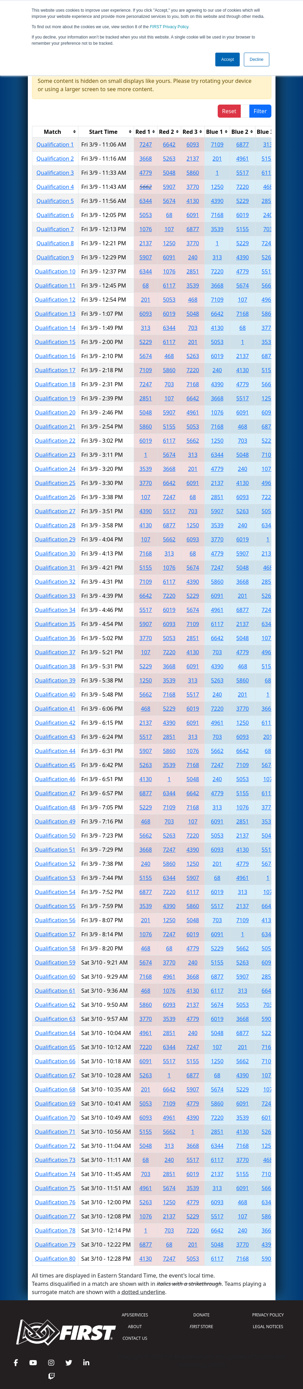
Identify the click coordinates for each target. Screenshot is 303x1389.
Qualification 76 (55, 1202)
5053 (145, 215)
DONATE (201, 1315)
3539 (217, 229)
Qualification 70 (55, 1117)
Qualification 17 (55, 370)
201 (217, 158)
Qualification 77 (55, 1216)
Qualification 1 (55, 144)
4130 (192, 201)
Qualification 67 (55, 1075)
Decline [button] (256, 59)
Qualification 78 (55, 1230)
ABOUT (135, 1326)
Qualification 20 (55, 412)
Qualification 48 (55, 807)
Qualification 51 (55, 849)
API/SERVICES (135, 1315)
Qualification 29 (55, 539)
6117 (268, 172)
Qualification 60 (55, 976)
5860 (192, 172)
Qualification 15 (55, 342)
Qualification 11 (55, 285)
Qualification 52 (55, 864)
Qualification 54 (55, 892)
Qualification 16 (55, 356)
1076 (145, 229)
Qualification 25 (55, 483)
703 (267, 229)
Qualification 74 (55, 1174)
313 (267, 144)
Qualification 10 (55, 271)
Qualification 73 (55, 1160)
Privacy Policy (169, 26)
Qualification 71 (55, 1131)
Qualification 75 (55, 1188)
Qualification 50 (55, 835)
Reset (229, 111)
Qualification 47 (55, 793)
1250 (217, 187)
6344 (145, 201)
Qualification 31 (55, 567)
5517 (242, 172)
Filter (260, 111)
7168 (217, 215)
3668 (145, 158)
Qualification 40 (55, 694)
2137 (192, 158)
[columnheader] (55, 131)
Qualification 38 (55, 666)
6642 (169, 144)
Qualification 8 (55, 243)
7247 (145, 144)
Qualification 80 (55, 1258)
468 (267, 187)
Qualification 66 (55, 1061)
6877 (242, 144)
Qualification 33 (55, 596)
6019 (242, 215)
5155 (268, 158)
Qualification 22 (55, 440)
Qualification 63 (55, 1019)
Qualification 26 (55, 497)
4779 (145, 172)
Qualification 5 (55, 201)
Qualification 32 (55, 581)
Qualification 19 (55, 398)
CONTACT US (134, 1338)
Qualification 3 (55, 172)
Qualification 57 (55, 934)
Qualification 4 (55, 187)
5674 (169, 201)
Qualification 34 (55, 610)
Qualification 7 (55, 229)
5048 (169, 172)
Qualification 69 (55, 1103)
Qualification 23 (55, 455)
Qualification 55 (55, 906)
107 (169, 229)
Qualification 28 (55, 525)
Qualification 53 (55, 878)
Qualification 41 (55, 708)
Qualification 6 (55, 215)
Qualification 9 (55, 257)
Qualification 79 (55, 1244)
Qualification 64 (55, 1033)
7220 (242, 187)
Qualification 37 (55, 652)
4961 (242, 158)
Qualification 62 (55, 1005)
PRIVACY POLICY (268, 1315)
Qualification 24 (55, 469)
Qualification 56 (55, 920)
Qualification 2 (55, 158)
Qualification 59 (55, 962)
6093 (192, 144)
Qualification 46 (55, 779)
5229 (242, 201)
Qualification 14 (55, 328)
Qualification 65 (55, 1047)
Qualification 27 (55, 511)
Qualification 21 (55, 426)
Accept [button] (227, 59)
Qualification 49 (55, 821)
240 (267, 215)
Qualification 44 (55, 751)
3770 (192, 187)
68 (169, 215)
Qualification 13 (55, 313)
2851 (268, 201)
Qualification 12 (55, 299)
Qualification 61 (55, 990)
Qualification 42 (55, 722)
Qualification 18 (55, 384)
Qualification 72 (55, 1146)
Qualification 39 (55, 680)
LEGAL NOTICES (268, 1326)
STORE (201, 1326)
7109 (217, 144)
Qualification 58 (55, 948)
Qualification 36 (55, 638)
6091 (192, 215)
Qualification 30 (55, 553)
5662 (146, 187)
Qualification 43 (55, 737)
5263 (169, 158)
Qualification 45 (55, 765)
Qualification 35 (55, 624)
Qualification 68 (55, 1089)
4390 (217, 201)
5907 (169, 187)
